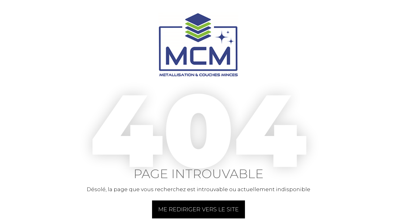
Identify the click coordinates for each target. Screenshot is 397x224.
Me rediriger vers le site (198, 209)
